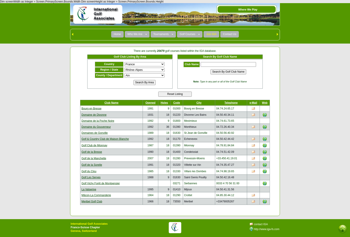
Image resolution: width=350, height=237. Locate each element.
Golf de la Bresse (91, 151)
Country (109, 64)
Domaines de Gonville (94, 132)
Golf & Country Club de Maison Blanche (105, 139)
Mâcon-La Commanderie (96, 195)
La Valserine (88, 189)
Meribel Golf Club (91, 201)
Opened (151, 102)
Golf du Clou (88, 171)
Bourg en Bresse (91, 108)
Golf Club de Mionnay (94, 145)
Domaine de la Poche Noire (97, 120)
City (199, 102)
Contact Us (229, 34)
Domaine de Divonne (93, 114)
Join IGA (211, 34)
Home (117, 34)
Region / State (109, 69)
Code (176, 102)
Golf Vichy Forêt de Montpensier (100, 183)
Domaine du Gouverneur (96, 126)
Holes (164, 102)
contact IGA (261, 224)
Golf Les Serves (90, 177)
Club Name (192, 64)
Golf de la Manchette (93, 158)
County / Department (109, 75)
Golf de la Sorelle (91, 164)
